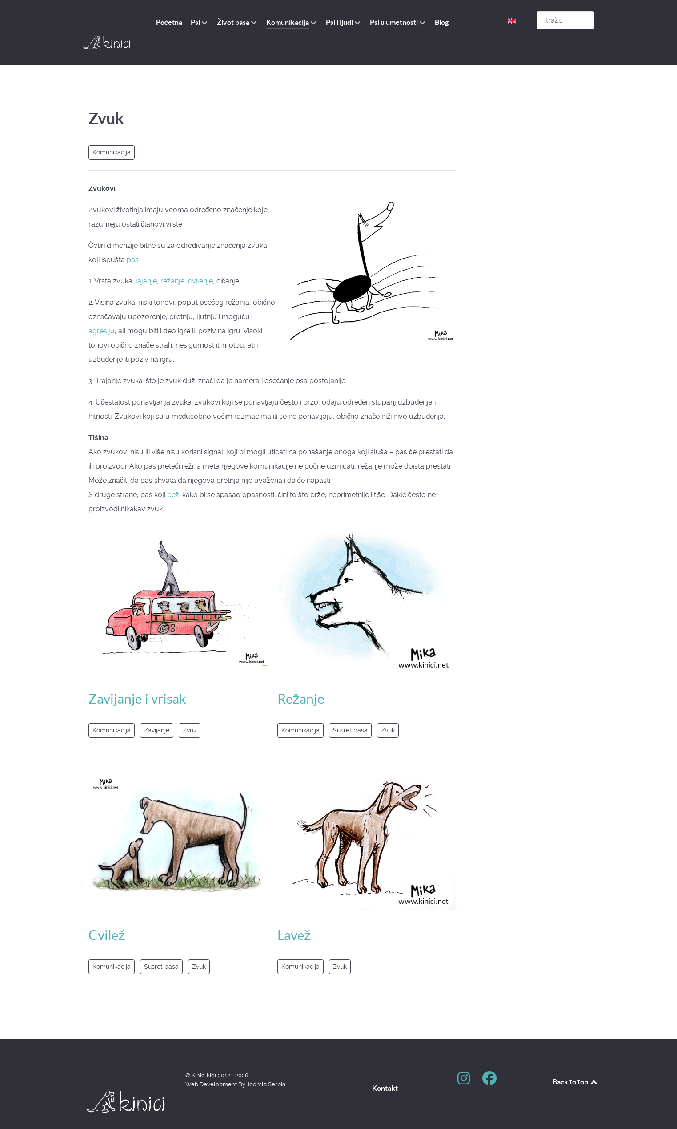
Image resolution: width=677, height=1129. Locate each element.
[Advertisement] (538, 210)
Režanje (300, 678)
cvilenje (200, 261)
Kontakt (385, 1068)
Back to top (576, 1062)
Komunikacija (111, 132)
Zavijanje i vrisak (137, 678)
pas (133, 239)
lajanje (146, 261)
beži (173, 474)
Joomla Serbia (266, 1064)
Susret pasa (161, 946)
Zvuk (189, 710)
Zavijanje (156, 710)
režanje (172, 261)
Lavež (294, 915)
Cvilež (106, 915)
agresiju (101, 311)
